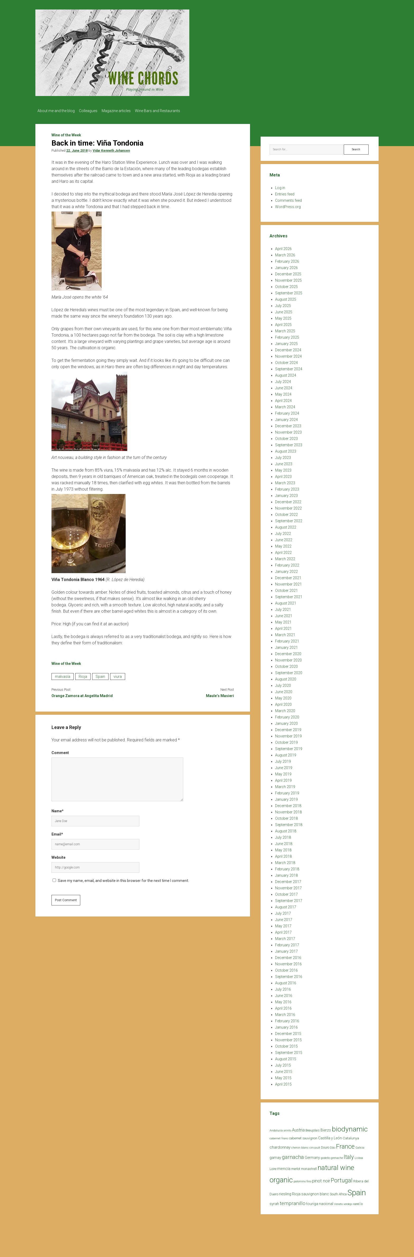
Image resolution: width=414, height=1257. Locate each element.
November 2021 (288, 582)
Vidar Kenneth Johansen (111, 149)
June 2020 (283, 690)
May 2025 (283, 317)
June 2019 (283, 766)
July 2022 (283, 532)
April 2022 (283, 551)
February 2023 (287, 488)
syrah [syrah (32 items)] (274, 1202)
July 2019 (283, 760)
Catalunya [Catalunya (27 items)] (351, 1137)
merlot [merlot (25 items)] (295, 1167)
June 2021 (283, 614)
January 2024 (286, 418)
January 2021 (286, 646)
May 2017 (283, 924)
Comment (60, 751)
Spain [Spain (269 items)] (356, 1191)
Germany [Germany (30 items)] (312, 1156)
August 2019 (285, 753)
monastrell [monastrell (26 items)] (309, 1167)
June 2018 (283, 842)
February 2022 (287, 564)
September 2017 (288, 899)
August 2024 (285, 374)
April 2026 (283, 247)
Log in (280, 186)
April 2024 (283, 399)
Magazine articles (121, 111)
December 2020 (288, 652)
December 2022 (288, 500)
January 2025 (286, 342)
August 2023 (285, 450)
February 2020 (287, 715)
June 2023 (283, 462)
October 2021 (286, 589)
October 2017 (286, 893)
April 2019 (283, 779)
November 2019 (288, 734)
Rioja (83, 675)
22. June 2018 (77, 149)
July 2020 (283, 684)
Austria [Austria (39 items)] (298, 1128)
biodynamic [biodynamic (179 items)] (350, 1127)
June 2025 (283, 310)
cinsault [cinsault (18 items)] (314, 1146)
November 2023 (288, 431)
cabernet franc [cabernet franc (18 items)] (279, 1137)
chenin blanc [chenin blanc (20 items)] (300, 1146)
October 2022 (286, 513)
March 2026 (285, 253)
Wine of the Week (66, 133)
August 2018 (285, 829)
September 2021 (288, 595)
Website (58, 856)
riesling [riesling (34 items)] (285, 1192)
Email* (57, 833)
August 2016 (285, 981)
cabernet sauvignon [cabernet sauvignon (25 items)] (303, 1137)
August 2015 (285, 1057)
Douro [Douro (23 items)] (325, 1146)
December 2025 (288, 272)
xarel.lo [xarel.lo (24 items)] (358, 1202)
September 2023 (288, 443)
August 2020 (285, 677)
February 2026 (287, 260)
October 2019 (286, 741)
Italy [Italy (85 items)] (349, 1155)
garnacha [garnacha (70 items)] (293, 1156)
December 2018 (288, 804)
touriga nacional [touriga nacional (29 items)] (319, 1202)
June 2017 (283, 918)
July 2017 (283, 912)
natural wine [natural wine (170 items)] (336, 1166)
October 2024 (286, 361)
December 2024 (288, 348)
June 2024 (283, 386)
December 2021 (288, 576)
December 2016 (288, 956)
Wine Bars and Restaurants (165, 111)
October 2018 (286, 817)
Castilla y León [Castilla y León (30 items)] (330, 1136)
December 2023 (288, 424)
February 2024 (287, 412)
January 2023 (286, 494)
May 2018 (283, 848)
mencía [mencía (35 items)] (283, 1167)
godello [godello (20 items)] (325, 1156)
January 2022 (286, 570)
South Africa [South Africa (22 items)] (338, 1192)
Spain (100, 675)
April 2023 (283, 475)
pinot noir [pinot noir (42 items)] (321, 1179)
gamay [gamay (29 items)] (275, 1156)
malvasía (62, 675)
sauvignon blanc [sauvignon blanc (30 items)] (315, 1192)
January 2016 (286, 1026)
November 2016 (288, 962)
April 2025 (283, 323)
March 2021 (285, 633)
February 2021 (287, 639)
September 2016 (288, 975)
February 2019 (287, 791)
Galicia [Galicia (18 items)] (359, 1146)
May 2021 (283, 620)
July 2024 (283, 380)
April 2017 (283, 931)
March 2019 (285, 785)
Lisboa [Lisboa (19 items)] (359, 1156)
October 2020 (286, 665)
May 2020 (283, 696)
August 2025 (285, 298)
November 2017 (288, 886)
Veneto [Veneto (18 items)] (338, 1202)
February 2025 (287, 336)
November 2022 (288, 507)
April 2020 (283, 703)
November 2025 (288, 279)
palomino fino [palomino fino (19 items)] (302, 1180)
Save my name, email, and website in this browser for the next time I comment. (123, 879)
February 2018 (287, 867)
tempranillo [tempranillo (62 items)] (292, 1202)
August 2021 (285, 601)
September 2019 (288, 747)
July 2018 (283, 836)
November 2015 (288, 1038)
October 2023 (286, 437)
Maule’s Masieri (220, 694)
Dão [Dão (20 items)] (332, 1146)
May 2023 (283, 469)
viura (118, 675)
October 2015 (286, 1045)
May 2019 (283, 772)
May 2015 (283, 1076)
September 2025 (288, 291)
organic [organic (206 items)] (281, 1178)
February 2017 (287, 943)
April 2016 (283, 1007)
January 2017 (286, 950)
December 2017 (288, 880)
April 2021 (283, 627)
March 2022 (285, 557)
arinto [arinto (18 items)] (287, 1129)
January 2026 (286, 266)
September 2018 (288, 823)
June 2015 (283, 1070)
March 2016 (285, 1013)
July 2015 (283, 1064)
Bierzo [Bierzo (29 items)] (326, 1128)
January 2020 (286, 722)
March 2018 (285, 861)
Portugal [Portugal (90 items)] (341, 1179)
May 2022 (283, 545)
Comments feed (288, 199)
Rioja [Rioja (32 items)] (296, 1192)
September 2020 (288, 671)
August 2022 (285, 526)
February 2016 (287, 1019)
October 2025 (286, 285)
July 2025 (283, 304)
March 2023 (285, 481)
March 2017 (285, 937)
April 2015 (283, 1083)
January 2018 (286, 874)
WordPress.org (288, 205)
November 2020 (288, 658)
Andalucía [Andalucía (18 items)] (276, 1129)
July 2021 (283, 608)
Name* (57, 809)
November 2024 (288, 355)
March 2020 (285, 709)
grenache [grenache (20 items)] (337, 1156)
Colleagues (91, 111)
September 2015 (288, 1051)
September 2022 (288, 519)
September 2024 (288, 367)
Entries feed (284, 192)
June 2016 (283, 994)
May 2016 (283, 1000)
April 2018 (283, 855)
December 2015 (288, 1032)
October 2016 (286, 969)
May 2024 (283, 393)
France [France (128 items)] (345, 1145)
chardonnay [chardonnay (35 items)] (280, 1145)
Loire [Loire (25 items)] (273, 1167)
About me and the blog (56, 111)
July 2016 (283, 988)
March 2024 (285, 405)
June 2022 (283, 538)
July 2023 (283, 456)
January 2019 (286, 798)
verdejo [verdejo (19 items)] (348, 1202)
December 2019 (288, 728)
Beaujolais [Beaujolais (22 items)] (312, 1129)
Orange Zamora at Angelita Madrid (82, 694)
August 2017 (285, 905)
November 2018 (288, 810)
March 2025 (285, 329)
